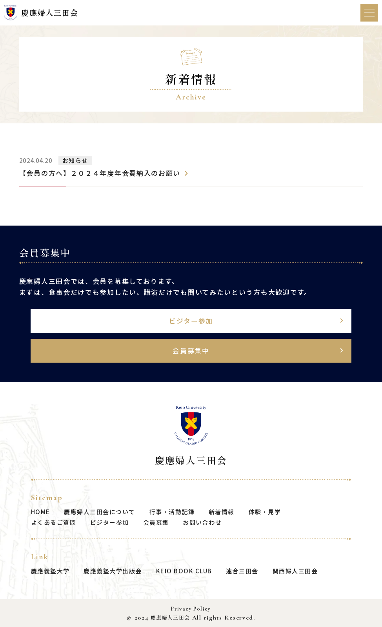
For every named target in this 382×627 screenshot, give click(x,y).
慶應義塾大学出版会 (113, 571)
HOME (40, 511)
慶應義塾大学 (50, 571)
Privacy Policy (191, 608)
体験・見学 (265, 511)
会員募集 (156, 522)
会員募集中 (191, 350)
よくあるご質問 (53, 522)
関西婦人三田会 (295, 571)
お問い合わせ (202, 522)
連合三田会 (242, 571)
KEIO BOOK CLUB (184, 571)
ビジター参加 (191, 320)
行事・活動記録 (172, 511)
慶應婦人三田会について (99, 511)
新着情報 (222, 511)
